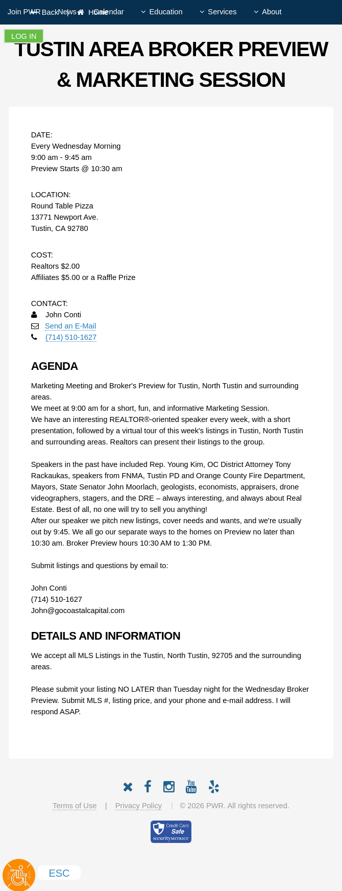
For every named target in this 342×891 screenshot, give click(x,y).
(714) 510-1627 (70, 337)
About (271, 12)
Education (165, 12)
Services (222, 12)
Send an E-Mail (70, 326)
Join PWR (24, 12)
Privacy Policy (138, 806)
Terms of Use (74, 806)
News (67, 12)
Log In (24, 36)
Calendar (108, 12)
